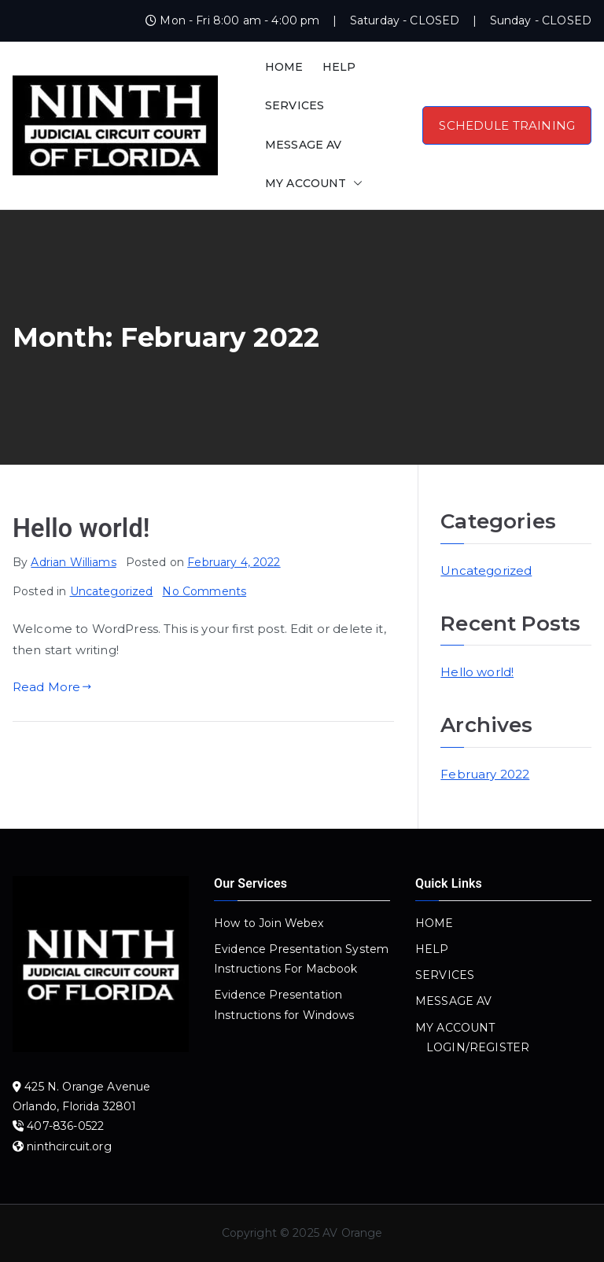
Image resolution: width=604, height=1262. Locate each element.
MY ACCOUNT (314, 183)
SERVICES (294, 105)
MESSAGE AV (303, 145)
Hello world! (81, 528)
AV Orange (352, 1233)
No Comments (204, 591)
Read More (52, 686)
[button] (355, 183)
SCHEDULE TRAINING (507, 125)
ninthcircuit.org (69, 1146)
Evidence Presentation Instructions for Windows (284, 1004)
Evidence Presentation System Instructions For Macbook (301, 959)
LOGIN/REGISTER (477, 1047)
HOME (284, 67)
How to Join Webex (269, 923)
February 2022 (484, 774)
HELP (339, 67)
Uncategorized (111, 591)
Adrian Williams (73, 562)
